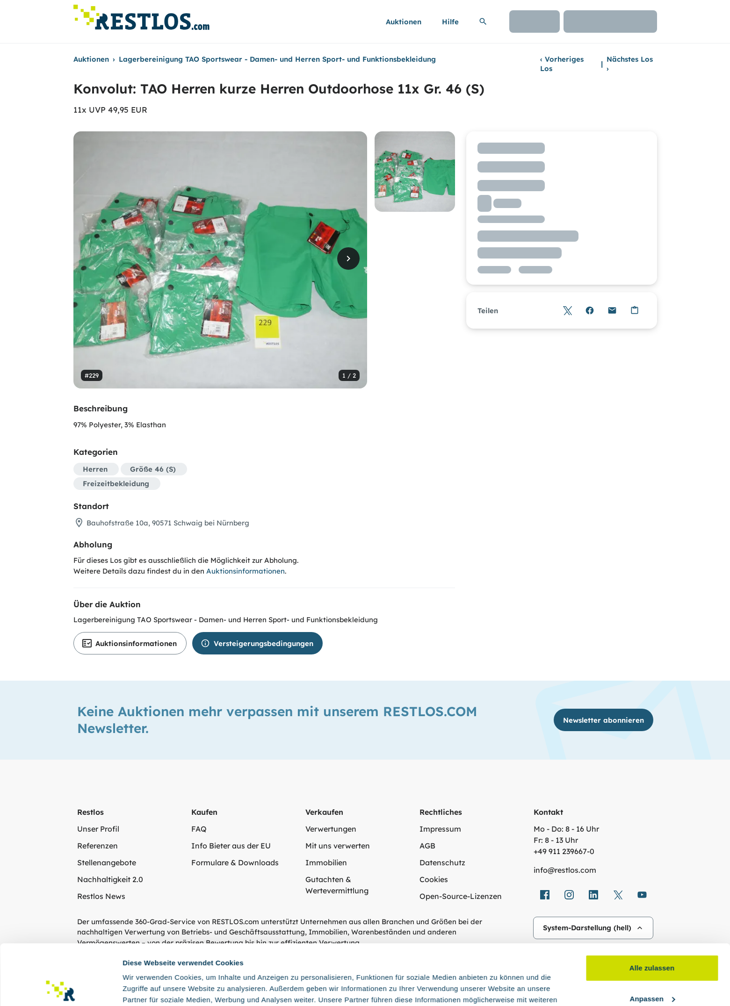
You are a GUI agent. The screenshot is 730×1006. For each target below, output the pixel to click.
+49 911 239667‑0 (564, 851)
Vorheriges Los (562, 64)
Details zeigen (146, 988)
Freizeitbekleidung (116, 483)
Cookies (433, 879)
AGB (427, 845)
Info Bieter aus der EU (231, 845)
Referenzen (97, 845)
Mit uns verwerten (337, 845)
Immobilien (326, 862)
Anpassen (652, 938)
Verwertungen (330, 829)
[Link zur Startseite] (141, 15)
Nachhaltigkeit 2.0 (110, 879)
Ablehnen (652, 969)
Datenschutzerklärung (394, 962)
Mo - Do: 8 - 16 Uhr (566, 829)
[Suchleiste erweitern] (483, 21)
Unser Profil (98, 829)
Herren (95, 469)
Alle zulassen (651, 908)
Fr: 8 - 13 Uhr (556, 840)
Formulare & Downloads (235, 862)
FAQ (199, 829)
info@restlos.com (565, 870)
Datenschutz (442, 862)
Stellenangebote (106, 862)
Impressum (440, 829)
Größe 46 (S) (153, 469)
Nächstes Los (630, 64)
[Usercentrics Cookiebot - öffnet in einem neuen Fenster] (60, 988)
